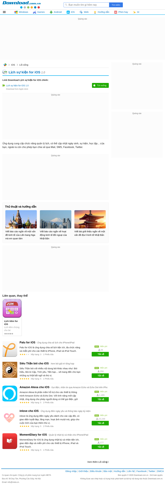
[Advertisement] (82, 42)
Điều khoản (96, 471)
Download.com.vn (5, 65)
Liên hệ (131, 471)
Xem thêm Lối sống (97, 462)
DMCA (160, 471)
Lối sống (23, 64)
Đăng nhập (71, 471)
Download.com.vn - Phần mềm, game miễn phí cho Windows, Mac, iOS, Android (21, 5)
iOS (13, 64)
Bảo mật (107, 471)
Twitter (151, 471)
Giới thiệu (83, 471)
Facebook (142, 471)
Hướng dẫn (119, 471)
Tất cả (6, 12)
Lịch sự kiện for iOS (24, 72)
